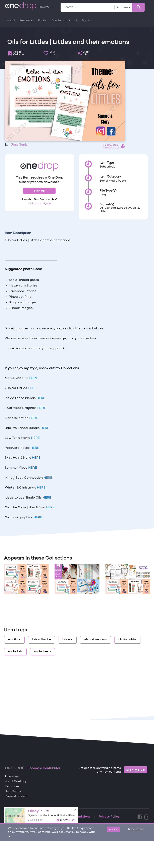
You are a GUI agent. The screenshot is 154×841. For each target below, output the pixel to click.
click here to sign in (39, 203)
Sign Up (39, 190)
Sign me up (135, 770)
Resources (26, 20)
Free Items (12, 776)
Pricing (43, 20)
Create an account (64, 20)
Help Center (13, 791)
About (11, 20)
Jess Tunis (19, 144)
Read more (135, 829)
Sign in (86, 20)
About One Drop (16, 781)
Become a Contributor (43, 768)
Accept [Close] (113, 829)
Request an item (16, 796)
